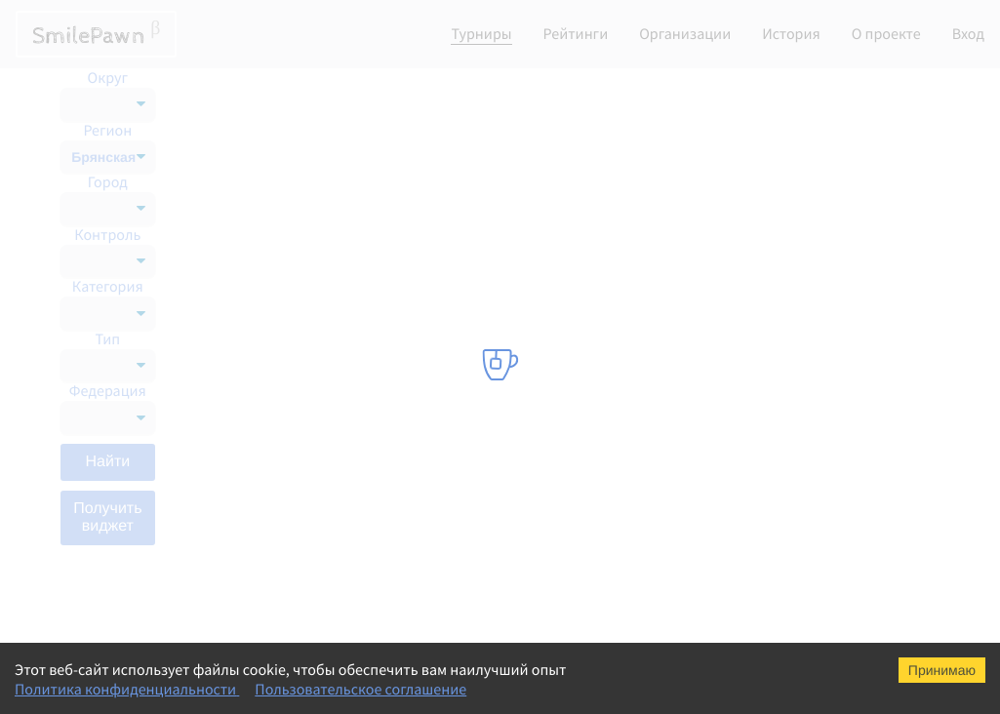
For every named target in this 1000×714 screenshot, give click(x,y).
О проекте (886, 34)
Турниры (481, 34)
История (791, 34)
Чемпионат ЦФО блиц (296, 573)
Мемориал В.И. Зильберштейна (325, 183)
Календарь (787, 94)
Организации (685, 34)
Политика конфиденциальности (127, 689)
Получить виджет (107, 517)
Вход (968, 34)
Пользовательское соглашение (360, 689)
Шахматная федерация (574, 183)
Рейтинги (576, 34)
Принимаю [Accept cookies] (942, 670)
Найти (107, 462)
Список (882, 94)
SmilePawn (96, 34)
